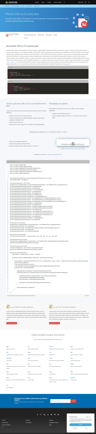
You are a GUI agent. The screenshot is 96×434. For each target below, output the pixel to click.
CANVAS (72, 374)
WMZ (7, 374)
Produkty (37, 2)
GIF (28, 343)
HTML (50, 369)
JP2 (50, 349)
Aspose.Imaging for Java (12, 62)
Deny (86, 428)
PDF (29, 369)
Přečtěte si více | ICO (54, 322)
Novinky (51, 417)
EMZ (71, 369)
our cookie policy (78, 421)
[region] (48, 228)
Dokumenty (5, 419)
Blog (50, 422)
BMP (7, 343)
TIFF (50, 361)
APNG (50, 355)
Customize (75, 428)
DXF (7, 361)
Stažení (55, 35)
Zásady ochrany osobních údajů (77, 148)
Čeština (80, 2)
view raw (87, 295)
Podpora (49, 2)
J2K (71, 349)
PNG (29, 355)
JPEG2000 (9, 355)
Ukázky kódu (41, 35)
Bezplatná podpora (53, 419)
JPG (7, 349)
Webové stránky (57, 2)
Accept (80, 424)
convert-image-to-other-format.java (15, 295)
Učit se (26, 38)
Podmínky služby (65, 148)
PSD (71, 355)
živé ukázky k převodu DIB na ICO (53, 154)
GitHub (33, 295)
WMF (7, 369)
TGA (29, 374)
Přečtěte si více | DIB (11, 322)
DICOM (51, 343)
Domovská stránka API (30, 35)
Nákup (42, 2)
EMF (71, 343)
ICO (7, 382)
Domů (3, 417)
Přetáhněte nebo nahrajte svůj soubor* (73, 144)
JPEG (29, 349)
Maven (19, 64)
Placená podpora (6, 422)
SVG (29, 361)
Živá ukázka (49, 35)
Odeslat (73, 398)
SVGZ (50, 374)
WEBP (72, 361)
